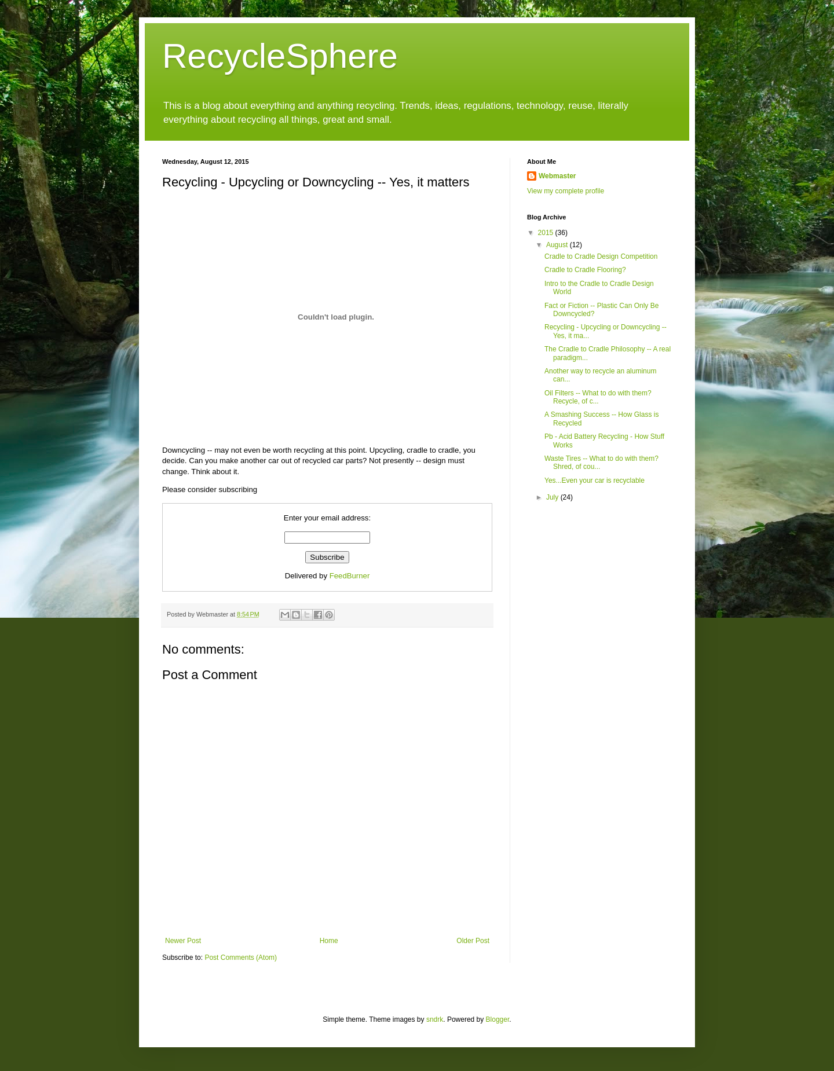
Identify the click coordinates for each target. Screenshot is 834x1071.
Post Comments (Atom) (240, 957)
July (553, 497)
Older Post (472, 941)
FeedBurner (350, 575)
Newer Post (183, 941)
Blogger (498, 1019)
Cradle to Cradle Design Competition (600, 256)
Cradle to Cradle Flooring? (585, 270)
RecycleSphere (280, 55)
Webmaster (557, 176)
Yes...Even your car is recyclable (594, 480)
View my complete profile (565, 191)
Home (329, 941)
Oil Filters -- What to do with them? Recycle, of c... (598, 397)
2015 (546, 233)
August (558, 245)
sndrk (434, 1019)
